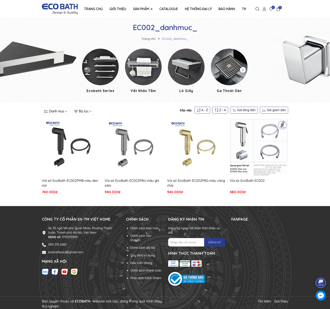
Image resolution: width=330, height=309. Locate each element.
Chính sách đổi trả (142, 248)
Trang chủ (93, 9)
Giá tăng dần (244, 110)
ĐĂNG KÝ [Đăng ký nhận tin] (214, 242)
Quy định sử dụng (142, 255)
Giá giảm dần (274, 110)
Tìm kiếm (264, 301)
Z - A (220, 110)
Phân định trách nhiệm (145, 278)
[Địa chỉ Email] (196, 242)
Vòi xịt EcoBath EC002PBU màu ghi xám (132, 182)
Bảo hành (226, 9)
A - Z (202, 110)
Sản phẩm (141, 9)
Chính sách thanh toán (145, 270)
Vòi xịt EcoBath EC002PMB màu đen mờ (70, 182)
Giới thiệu (117, 9)
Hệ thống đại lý (198, 9)
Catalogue (168, 9)
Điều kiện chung (141, 263)
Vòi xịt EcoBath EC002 (247, 180)
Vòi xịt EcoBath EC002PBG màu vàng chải (196, 182)
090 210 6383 (57, 244)
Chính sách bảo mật (144, 228)
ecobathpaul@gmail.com (65, 252)
